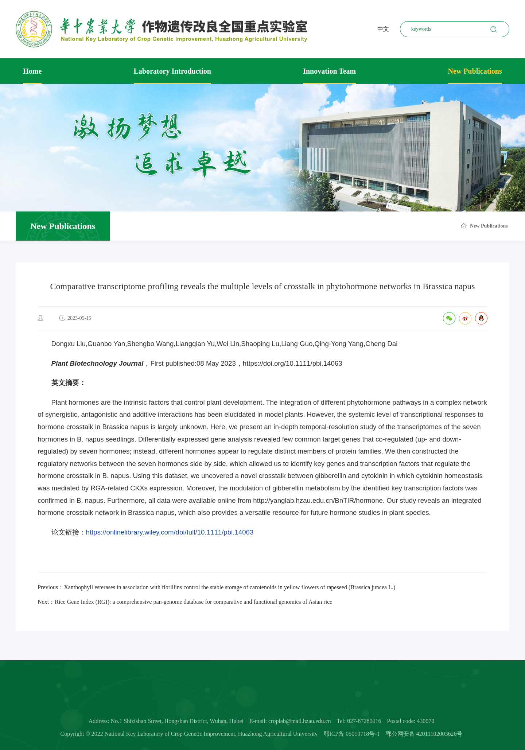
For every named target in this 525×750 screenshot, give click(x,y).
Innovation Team (329, 71)
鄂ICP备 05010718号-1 (351, 735)
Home (32, 71)
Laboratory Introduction (172, 71)
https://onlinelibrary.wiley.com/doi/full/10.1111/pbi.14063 (170, 532)
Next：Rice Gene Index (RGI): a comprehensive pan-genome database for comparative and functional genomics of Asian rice (185, 602)
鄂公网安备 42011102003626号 (424, 735)
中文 (383, 29)
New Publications (475, 71)
